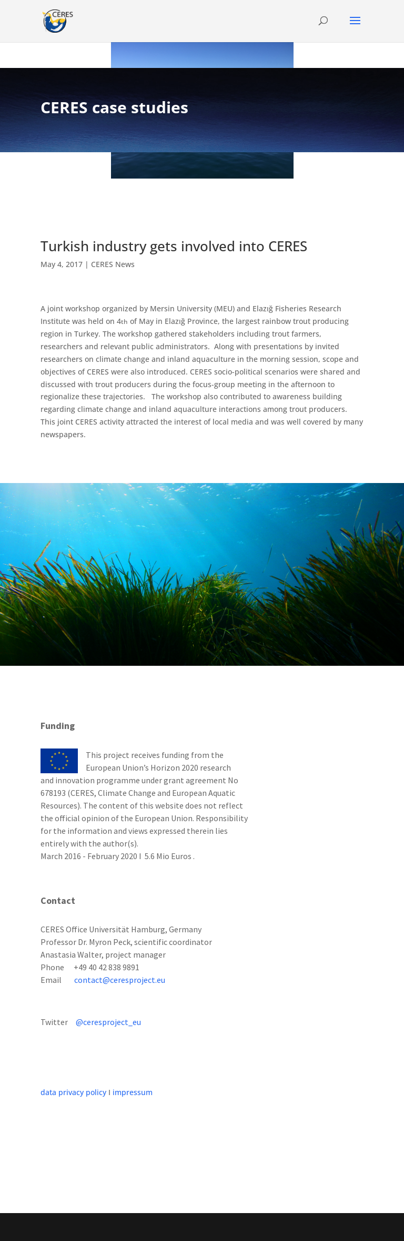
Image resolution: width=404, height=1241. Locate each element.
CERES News (113, 264)
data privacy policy (73, 1092)
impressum (133, 1092)
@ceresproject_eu (108, 1022)
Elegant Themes (179, 1227)
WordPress (279, 1227)
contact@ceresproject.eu (119, 979)
